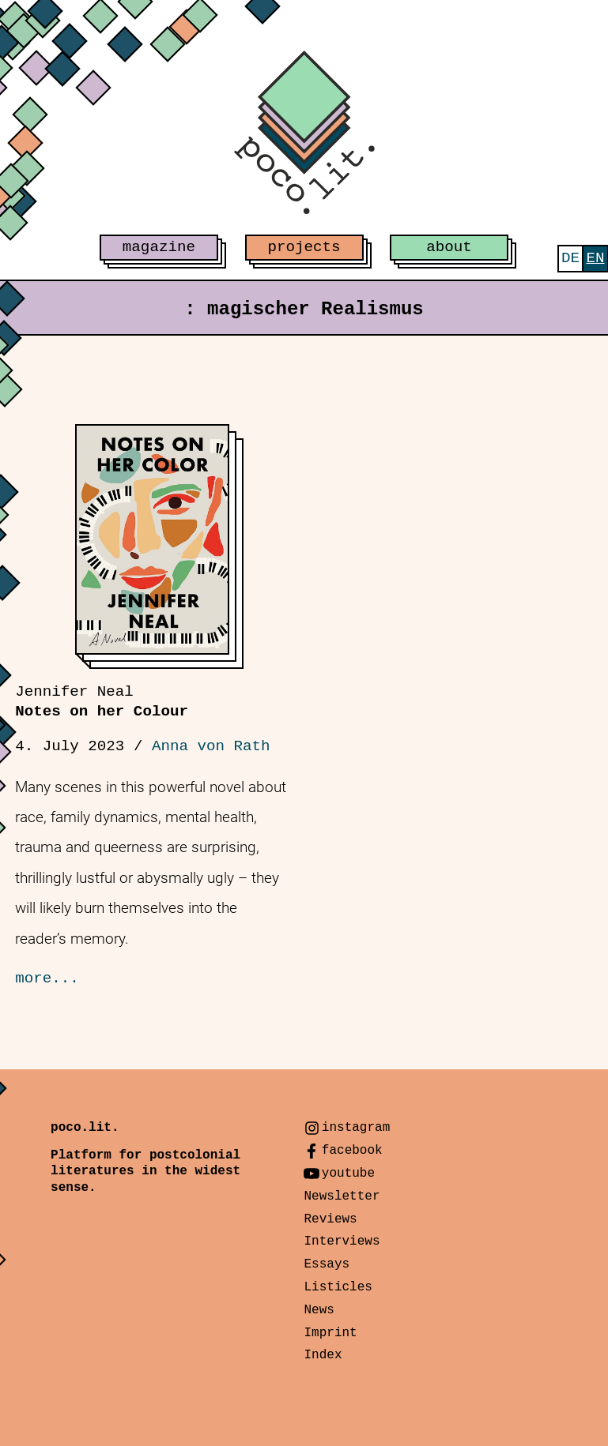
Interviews (342, 1241)
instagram (356, 1128)
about (449, 247)
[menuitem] (570, 258)
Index (323, 1355)
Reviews (330, 1219)
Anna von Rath (211, 746)
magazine (159, 247)
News (319, 1310)
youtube (348, 1173)
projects (303, 247)
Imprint (330, 1333)
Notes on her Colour (101, 701)
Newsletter (342, 1196)
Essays (326, 1264)
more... (47, 978)
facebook (352, 1151)
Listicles (338, 1287)
